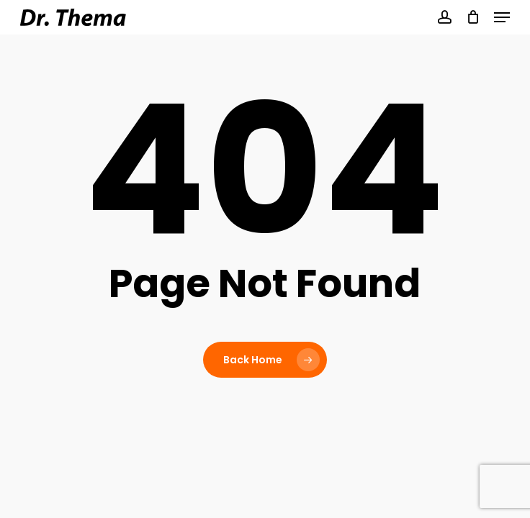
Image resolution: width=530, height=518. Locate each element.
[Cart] (473, 17)
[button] (502, 17)
